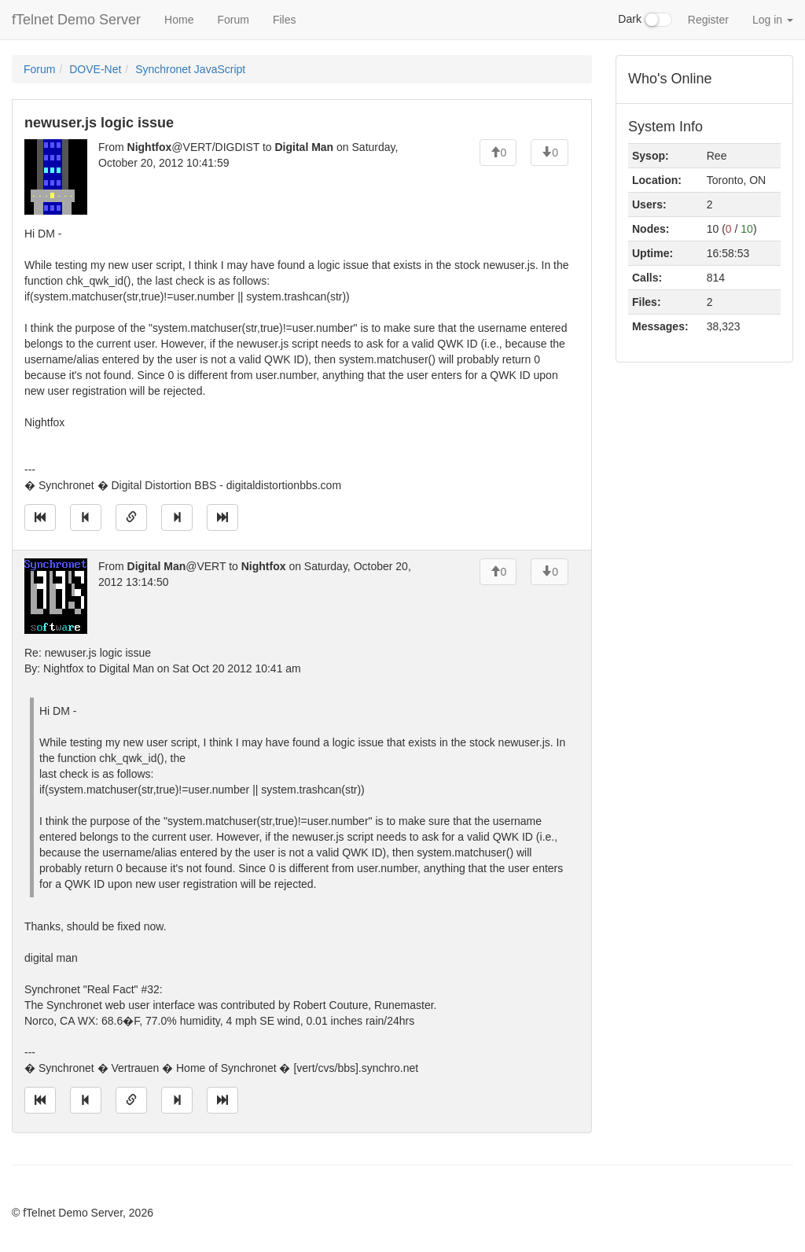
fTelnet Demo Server (76, 20)
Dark (644, 20)
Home (178, 19)
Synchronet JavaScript (190, 69)
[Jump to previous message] (85, 517)
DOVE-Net (95, 69)
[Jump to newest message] (222, 517)
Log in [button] (772, 19)
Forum (232, 19)
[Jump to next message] (177, 517)
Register (708, 19)
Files (284, 19)
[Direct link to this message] (131, 517)
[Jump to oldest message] (40, 517)
